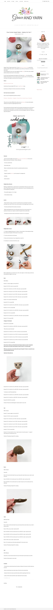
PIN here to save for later (8, 83)
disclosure (23, 102)
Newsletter (10, 98)
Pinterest (5, 98)
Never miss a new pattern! (43, 58)
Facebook (30, 98)
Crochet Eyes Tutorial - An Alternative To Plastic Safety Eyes (45, 78)
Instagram (14, 98)
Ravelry (21, 86)
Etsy (18, 86)
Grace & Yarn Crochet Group (22, 98)
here (25, 75)
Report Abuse (39, 89)
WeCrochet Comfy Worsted (22, 158)
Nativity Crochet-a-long (24, 67)
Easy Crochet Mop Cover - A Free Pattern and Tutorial (45, 82)
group (23, 71)
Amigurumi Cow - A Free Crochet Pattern (45, 74)
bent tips (12, 173)
